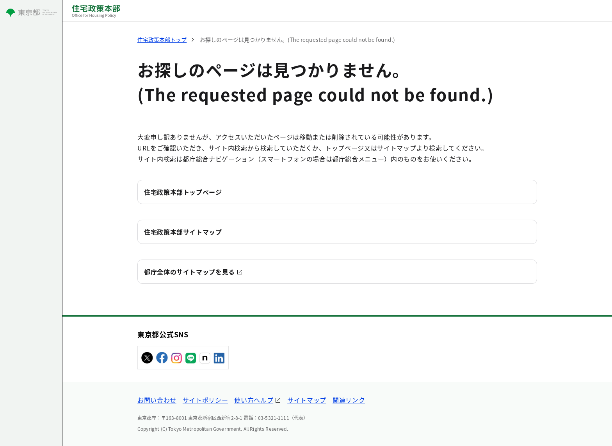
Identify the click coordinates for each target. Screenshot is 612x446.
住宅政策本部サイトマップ (183, 231)
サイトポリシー (205, 400)
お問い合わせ (156, 400)
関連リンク (349, 400)
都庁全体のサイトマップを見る (189, 271)
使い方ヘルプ (253, 400)
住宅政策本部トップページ (183, 192)
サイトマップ (306, 400)
